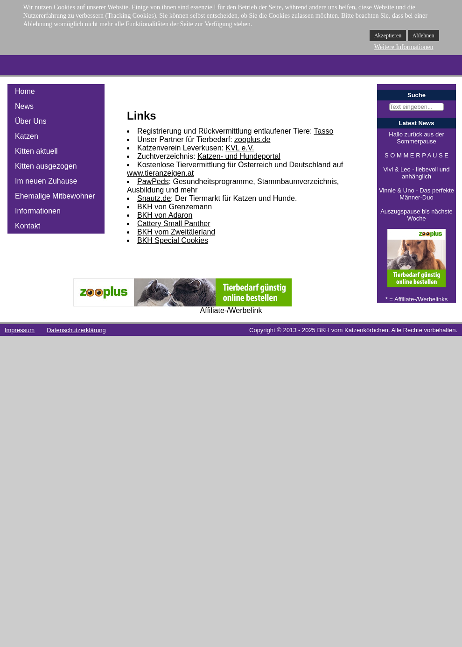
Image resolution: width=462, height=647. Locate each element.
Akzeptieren (388, 35)
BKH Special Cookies (172, 240)
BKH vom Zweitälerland (176, 232)
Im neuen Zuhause (46, 181)
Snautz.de (154, 198)
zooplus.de (252, 139)
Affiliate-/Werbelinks (421, 299)
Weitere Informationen (404, 46)
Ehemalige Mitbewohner (55, 196)
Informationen (38, 211)
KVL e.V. (239, 148)
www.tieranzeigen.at (160, 173)
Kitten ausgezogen (46, 166)
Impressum (20, 330)
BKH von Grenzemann (174, 207)
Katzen (26, 136)
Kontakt (27, 226)
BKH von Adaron (164, 215)
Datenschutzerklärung (76, 330)
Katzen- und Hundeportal (238, 156)
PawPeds (153, 181)
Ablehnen (423, 35)
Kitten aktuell (36, 151)
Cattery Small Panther (173, 224)
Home (25, 91)
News (24, 106)
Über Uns (31, 121)
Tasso (324, 131)
